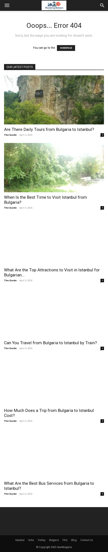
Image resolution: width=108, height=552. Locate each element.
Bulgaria (54, 540)
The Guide (10, 134)
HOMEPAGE (66, 48)
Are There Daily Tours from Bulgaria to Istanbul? (49, 129)
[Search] (102, 5)
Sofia (31, 540)
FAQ (65, 540)
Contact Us (86, 540)
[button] (6, 5)
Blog (74, 540)
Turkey (41, 540)
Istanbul (19, 540)
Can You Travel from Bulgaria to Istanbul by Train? (50, 342)
